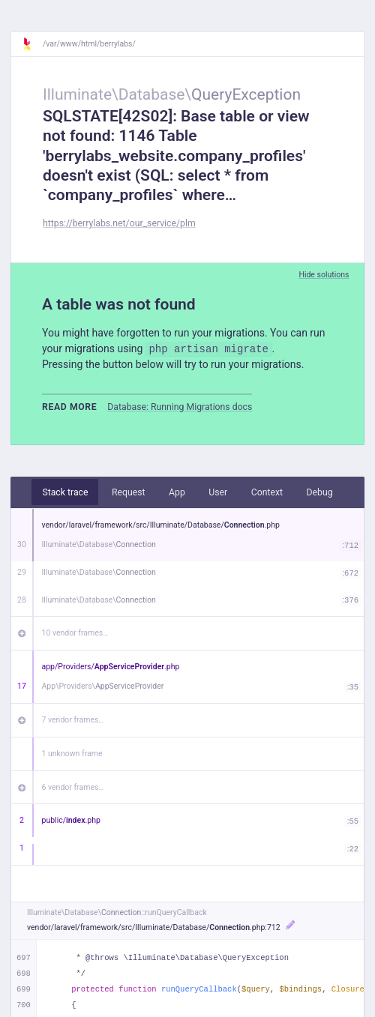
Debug (320, 492)
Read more (69, 407)
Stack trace (65, 492)
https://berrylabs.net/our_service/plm (119, 223)
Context (267, 492)
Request (129, 492)
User (217, 492)
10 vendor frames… (75, 633)
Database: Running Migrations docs (179, 407)
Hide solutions (323, 275)
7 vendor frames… (73, 720)
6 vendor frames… (73, 787)
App (177, 492)
